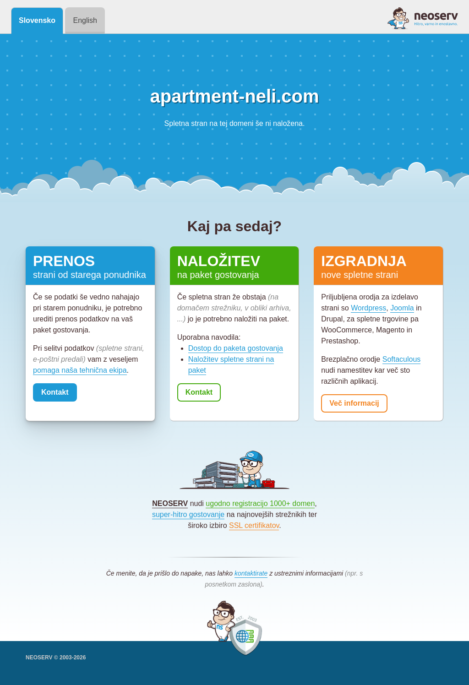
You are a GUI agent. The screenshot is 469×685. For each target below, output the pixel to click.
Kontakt (55, 392)
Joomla (402, 308)
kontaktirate (250, 573)
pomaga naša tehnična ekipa (80, 370)
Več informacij (354, 403)
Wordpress (368, 308)
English (85, 20)
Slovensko (37, 20)
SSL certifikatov (254, 525)
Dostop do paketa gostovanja (235, 348)
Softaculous (401, 359)
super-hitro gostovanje (188, 514)
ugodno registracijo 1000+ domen (260, 503)
